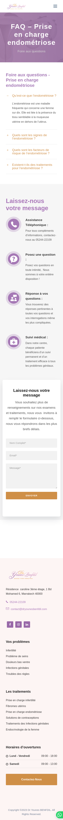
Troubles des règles (17, 673)
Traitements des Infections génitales (27, 723)
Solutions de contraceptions (22, 717)
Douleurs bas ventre (18, 662)
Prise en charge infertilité (20, 700)
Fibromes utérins (16, 706)
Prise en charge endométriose (24, 711)
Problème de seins (17, 656)
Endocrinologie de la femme (22, 729)
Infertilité (11, 650)
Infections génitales (17, 667)
